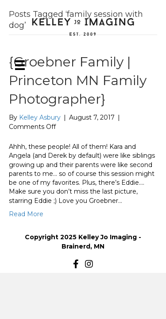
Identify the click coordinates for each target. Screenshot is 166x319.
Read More (26, 214)
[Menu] (20, 65)
